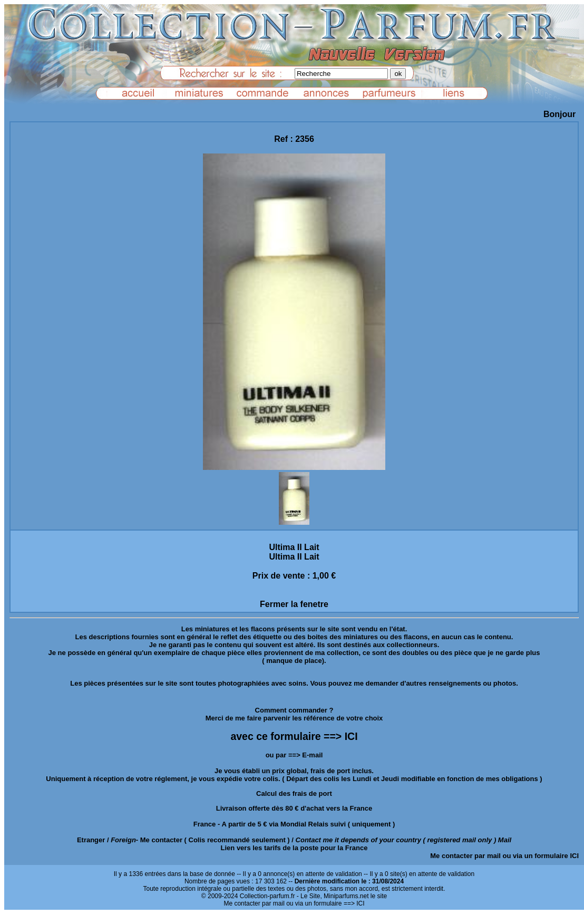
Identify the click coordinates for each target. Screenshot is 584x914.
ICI (574, 856)
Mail (504, 840)
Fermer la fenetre (294, 604)
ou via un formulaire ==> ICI (325, 903)
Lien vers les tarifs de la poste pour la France (294, 848)
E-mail (312, 755)
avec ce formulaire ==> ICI (293, 736)
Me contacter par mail (465, 856)
